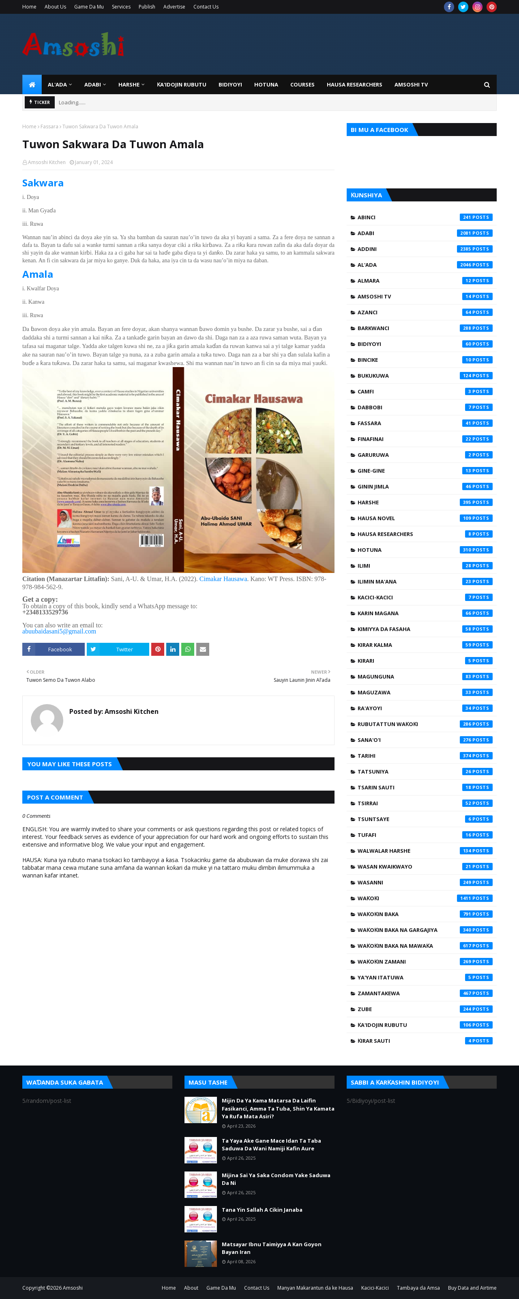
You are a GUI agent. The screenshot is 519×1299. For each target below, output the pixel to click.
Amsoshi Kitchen (47, 162)
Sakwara (43, 182)
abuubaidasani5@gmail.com (59, 631)
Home (29, 6)
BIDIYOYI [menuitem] (230, 84)
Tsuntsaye (425, 819)
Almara (425, 280)
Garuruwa (425, 454)
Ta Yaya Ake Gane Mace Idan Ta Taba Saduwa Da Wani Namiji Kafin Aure (271, 1144)
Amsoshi (73, 1287)
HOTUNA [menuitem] (266, 84)
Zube (425, 1009)
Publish (147, 6)
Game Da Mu (89, 6)
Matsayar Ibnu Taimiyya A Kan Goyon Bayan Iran (272, 1248)
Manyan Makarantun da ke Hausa (315, 1287)
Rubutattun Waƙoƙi (425, 724)
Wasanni (425, 882)
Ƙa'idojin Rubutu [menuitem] (181, 84)
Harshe (425, 502)
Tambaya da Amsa (418, 1287)
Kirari (425, 660)
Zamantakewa (425, 993)
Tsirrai (425, 803)
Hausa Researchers (425, 534)
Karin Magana (425, 613)
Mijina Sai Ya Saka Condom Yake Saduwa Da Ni (276, 1179)
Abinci (425, 217)
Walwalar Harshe (425, 850)
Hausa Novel (425, 518)
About (191, 1287)
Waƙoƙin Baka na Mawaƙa (425, 945)
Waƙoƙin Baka (425, 914)
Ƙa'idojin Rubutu (425, 1025)
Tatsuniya (425, 771)
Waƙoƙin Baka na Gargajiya (425, 930)
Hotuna (425, 549)
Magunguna (425, 676)
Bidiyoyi (425, 344)
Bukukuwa (425, 375)
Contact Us (206, 6)
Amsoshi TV (425, 296)
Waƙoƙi (425, 898)
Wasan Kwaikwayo (425, 866)
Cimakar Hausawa (223, 578)
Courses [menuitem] (302, 84)
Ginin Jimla (425, 486)
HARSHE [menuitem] (128, 84)
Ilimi (425, 565)
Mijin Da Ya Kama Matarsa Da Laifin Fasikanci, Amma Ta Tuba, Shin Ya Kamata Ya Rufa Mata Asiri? (278, 1108)
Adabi (425, 233)
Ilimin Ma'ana (425, 581)
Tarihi (425, 755)
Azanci (425, 312)
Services (121, 6)
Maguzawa (425, 692)
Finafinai (425, 439)
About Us (55, 6)
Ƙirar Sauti (425, 1040)
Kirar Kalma (425, 644)
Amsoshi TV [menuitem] (411, 84)
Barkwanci (425, 328)
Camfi (425, 391)
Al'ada (425, 264)
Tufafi (425, 835)
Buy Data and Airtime (472, 1287)
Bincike (425, 359)
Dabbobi (425, 407)
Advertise (174, 6)
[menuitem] (32, 84)
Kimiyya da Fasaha (425, 629)
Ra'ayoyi (425, 708)
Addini (425, 249)
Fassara (49, 126)
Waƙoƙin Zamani (425, 961)
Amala (37, 274)
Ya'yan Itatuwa (425, 977)
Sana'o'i (425, 740)
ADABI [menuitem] (92, 84)
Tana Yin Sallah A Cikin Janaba (262, 1209)
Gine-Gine (425, 470)
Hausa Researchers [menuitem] (354, 84)
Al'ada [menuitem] (57, 84)
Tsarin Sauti (425, 787)
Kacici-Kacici (425, 597)
